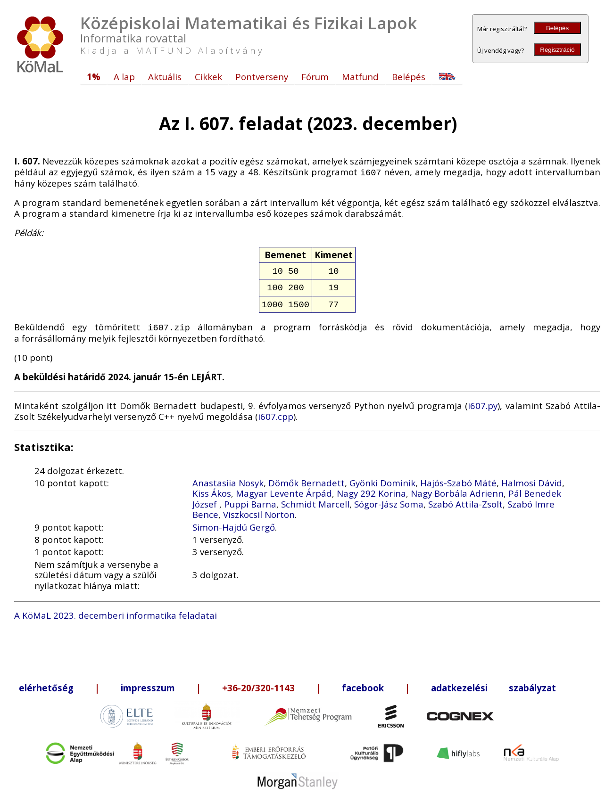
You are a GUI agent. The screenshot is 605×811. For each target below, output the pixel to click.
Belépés (557, 28)
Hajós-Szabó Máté (458, 478)
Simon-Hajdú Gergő (233, 522)
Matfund (360, 76)
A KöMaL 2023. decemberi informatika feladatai (115, 610)
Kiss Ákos (211, 488)
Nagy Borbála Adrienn (457, 488)
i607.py (482, 401)
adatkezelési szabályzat (493, 683)
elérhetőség (46, 683)
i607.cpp (275, 412)
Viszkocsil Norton (259, 510)
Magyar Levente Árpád (284, 488)
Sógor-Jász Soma (388, 499)
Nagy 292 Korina (371, 488)
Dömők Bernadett (306, 478)
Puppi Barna (250, 499)
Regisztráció (557, 49)
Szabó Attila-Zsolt (465, 499)
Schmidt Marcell (315, 499)
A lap (124, 76)
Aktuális (165, 76)
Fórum (315, 76)
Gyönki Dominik (382, 478)
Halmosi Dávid (531, 478)
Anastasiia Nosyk (228, 478)
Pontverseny (261, 76)
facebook (363, 683)
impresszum (148, 683)
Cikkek (208, 76)
